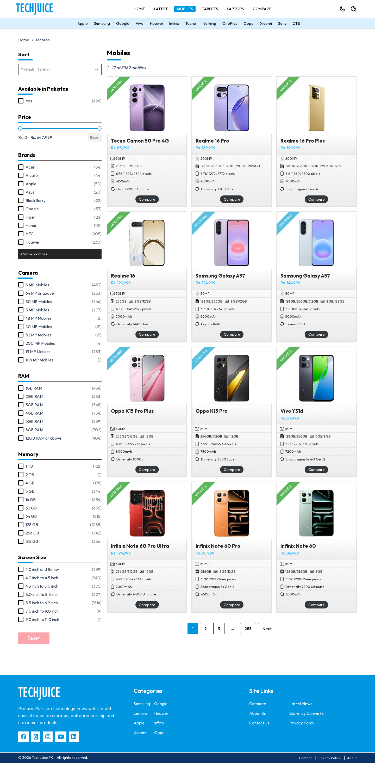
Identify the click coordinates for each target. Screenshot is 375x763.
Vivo (139, 24)
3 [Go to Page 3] (219, 628)
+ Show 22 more (33, 254)
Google (122, 24)
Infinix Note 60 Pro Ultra (140, 546)
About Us (257, 713)
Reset (94, 137)
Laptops (235, 9)
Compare (262, 9)
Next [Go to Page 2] (267, 628)
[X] (35, 736)
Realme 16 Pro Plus (302, 141)
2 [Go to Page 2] (205, 628)
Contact (305, 758)
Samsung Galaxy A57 (305, 276)
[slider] (20, 128)
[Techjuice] (41, 9)
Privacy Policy (301, 722)
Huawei (156, 24)
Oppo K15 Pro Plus (132, 411)
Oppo (248, 24)
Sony (282, 24)
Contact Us (259, 722)
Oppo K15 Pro (212, 411)
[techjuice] (39, 693)
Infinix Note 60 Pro (218, 546)
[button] (60, 100)
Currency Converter (307, 713)
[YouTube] (60, 736)
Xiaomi (266, 24)
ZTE (296, 24)
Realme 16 (123, 276)
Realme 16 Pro (212, 141)
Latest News (300, 703)
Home (139, 9)
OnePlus (229, 24)
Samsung (102, 24)
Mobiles (185, 9)
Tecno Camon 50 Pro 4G (140, 141)
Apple (83, 24)
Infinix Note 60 (298, 546)
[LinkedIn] (74, 736)
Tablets (210, 9)
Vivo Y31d (291, 411)
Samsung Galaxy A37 (220, 276)
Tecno (190, 24)
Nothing (209, 24)
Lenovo (140, 713)
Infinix (174, 24)
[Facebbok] (23, 736)
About (352, 758)
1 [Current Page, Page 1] (192, 628)
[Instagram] (48, 736)
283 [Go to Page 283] (248, 628)
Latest (161, 9)
